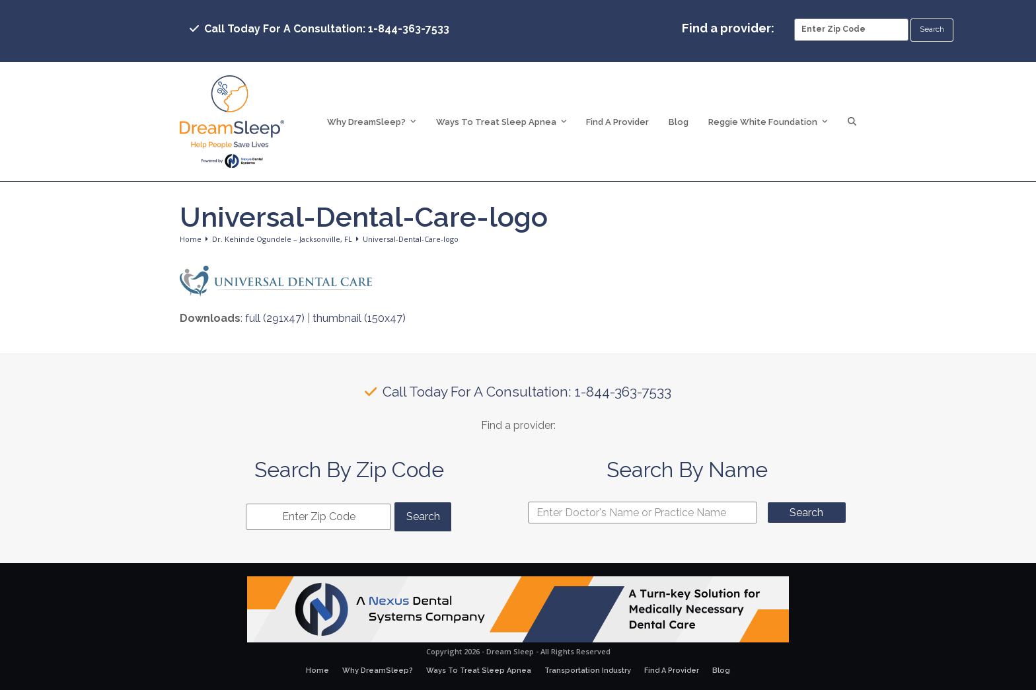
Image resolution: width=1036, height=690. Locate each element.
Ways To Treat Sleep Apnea (478, 670)
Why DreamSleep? (377, 670)
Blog (721, 670)
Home (317, 670)
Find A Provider (671, 670)
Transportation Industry (587, 670)
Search (806, 512)
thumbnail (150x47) (359, 318)
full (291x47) (275, 318)
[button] (852, 121)
